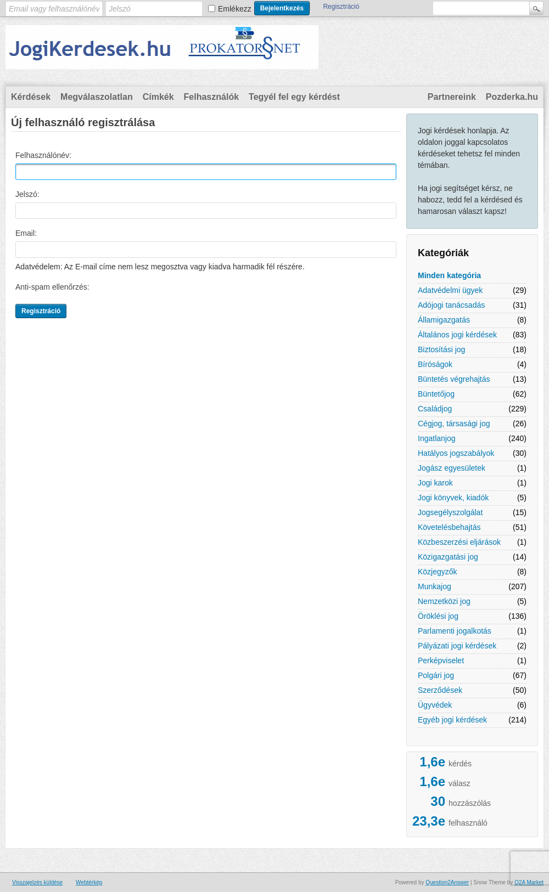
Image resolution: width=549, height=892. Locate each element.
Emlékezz (234, 9)
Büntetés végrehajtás (454, 379)
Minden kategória (449, 275)
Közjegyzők (437, 571)
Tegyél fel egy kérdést (294, 96)
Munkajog (434, 586)
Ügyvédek (435, 705)
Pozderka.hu (512, 96)
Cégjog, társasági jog (454, 423)
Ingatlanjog (437, 438)
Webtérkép (89, 882)
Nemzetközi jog (444, 601)
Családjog (435, 408)
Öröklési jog (438, 616)
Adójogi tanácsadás (451, 305)
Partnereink (452, 96)
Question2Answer (447, 882)
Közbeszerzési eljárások (459, 542)
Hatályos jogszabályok (456, 453)
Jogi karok (435, 482)
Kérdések (31, 96)
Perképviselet (441, 660)
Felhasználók (211, 96)
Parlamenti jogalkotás (454, 630)
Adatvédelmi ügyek (450, 290)
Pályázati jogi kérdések (457, 645)
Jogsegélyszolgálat (450, 512)
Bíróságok (435, 364)
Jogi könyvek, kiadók (453, 497)
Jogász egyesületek (451, 468)
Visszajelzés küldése (37, 882)
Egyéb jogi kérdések (452, 719)
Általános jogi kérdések (457, 334)
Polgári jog (436, 675)
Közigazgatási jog (448, 556)
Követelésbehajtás (449, 527)
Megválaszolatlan (96, 96)
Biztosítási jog (441, 349)
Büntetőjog (436, 393)
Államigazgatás (444, 319)
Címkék (158, 96)
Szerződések (440, 690)
